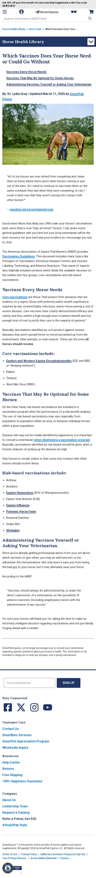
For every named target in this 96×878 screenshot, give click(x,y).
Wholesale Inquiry (15, 747)
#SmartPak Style (14, 825)
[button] (89, 18)
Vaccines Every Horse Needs (26, 72)
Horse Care (35, 29)
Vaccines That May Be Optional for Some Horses (40, 78)
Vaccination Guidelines (18, 256)
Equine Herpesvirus (19, 492)
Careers (64, 858)
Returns (8, 769)
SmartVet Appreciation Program (25, 741)
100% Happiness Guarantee (22, 781)
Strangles (13, 530)
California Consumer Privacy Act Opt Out (62, 854)
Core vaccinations (15, 297)
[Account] (21, 12)
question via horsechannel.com (31, 209)
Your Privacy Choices (14, 858)
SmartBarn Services (17, 735)
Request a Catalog (15, 812)
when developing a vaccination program (62, 440)
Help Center (11, 762)
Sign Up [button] (69, 683)
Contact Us (10, 729)
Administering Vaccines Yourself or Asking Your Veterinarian (48, 84)
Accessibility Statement (43, 858)
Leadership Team (15, 806)
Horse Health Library (13, 29)
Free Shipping (12, 775)
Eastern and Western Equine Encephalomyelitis (39, 361)
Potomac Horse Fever (21, 511)
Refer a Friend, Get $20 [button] (19, 819)
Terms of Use (9, 854)
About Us (9, 800)
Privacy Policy (28, 854)
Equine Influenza (17, 505)
